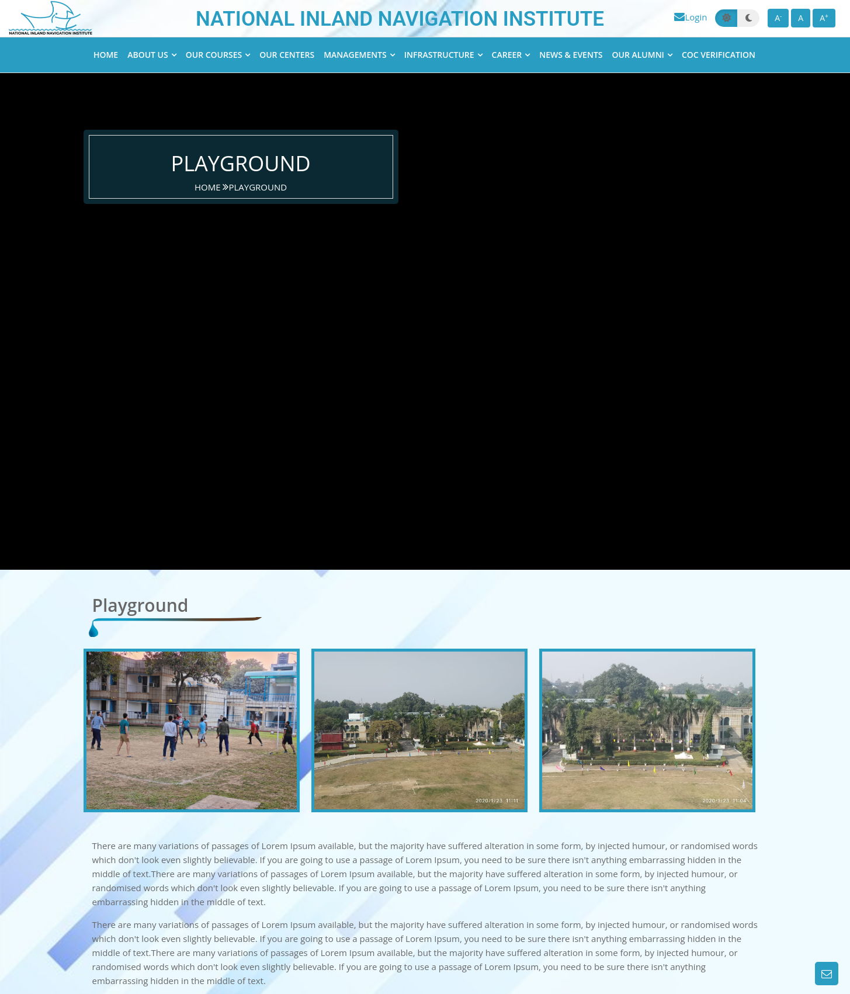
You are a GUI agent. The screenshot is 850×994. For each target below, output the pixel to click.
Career (507, 54)
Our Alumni (638, 54)
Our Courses (214, 54)
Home (105, 54)
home (209, 187)
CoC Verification (718, 54)
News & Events (570, 54)
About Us (147, 54)
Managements (355, 54)
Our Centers (286, 54)
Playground (257, 187)
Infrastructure (439, 54)
